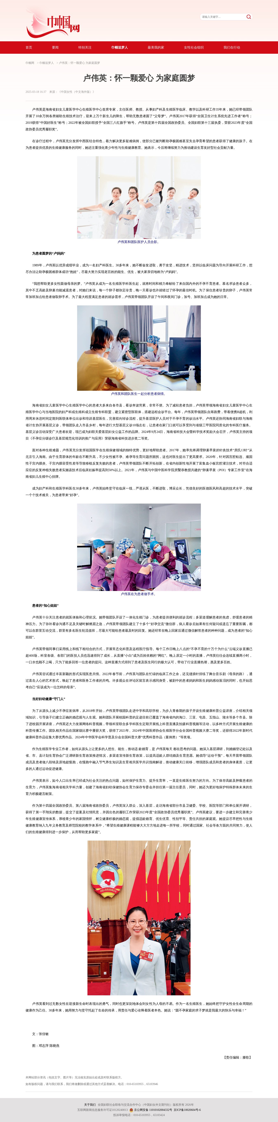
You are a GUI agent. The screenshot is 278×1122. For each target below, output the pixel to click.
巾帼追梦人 (46, 62)
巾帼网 (30, 62)
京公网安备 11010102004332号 (153, 1109)
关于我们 (90, 1104)
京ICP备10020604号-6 (187, 1109)
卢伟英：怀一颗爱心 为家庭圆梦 (79, 62)
